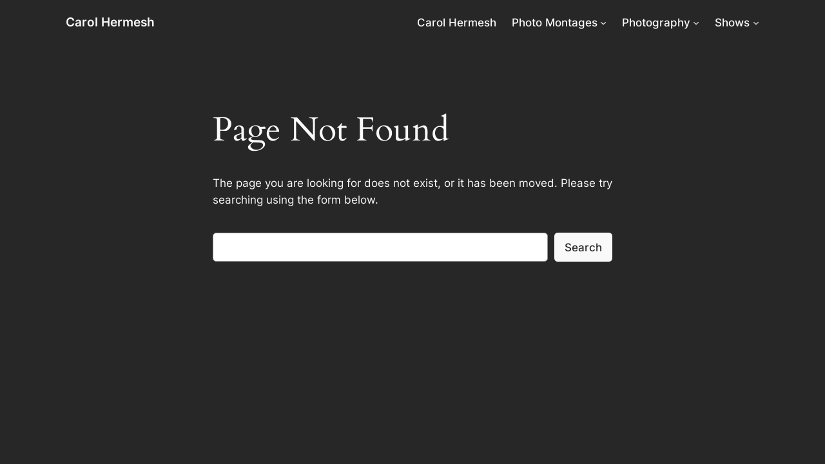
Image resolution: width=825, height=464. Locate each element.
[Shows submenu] (756, 22)
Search (583, 247)
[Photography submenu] (696, 22)
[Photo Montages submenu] (603, 22)
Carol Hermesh (110, 22)
